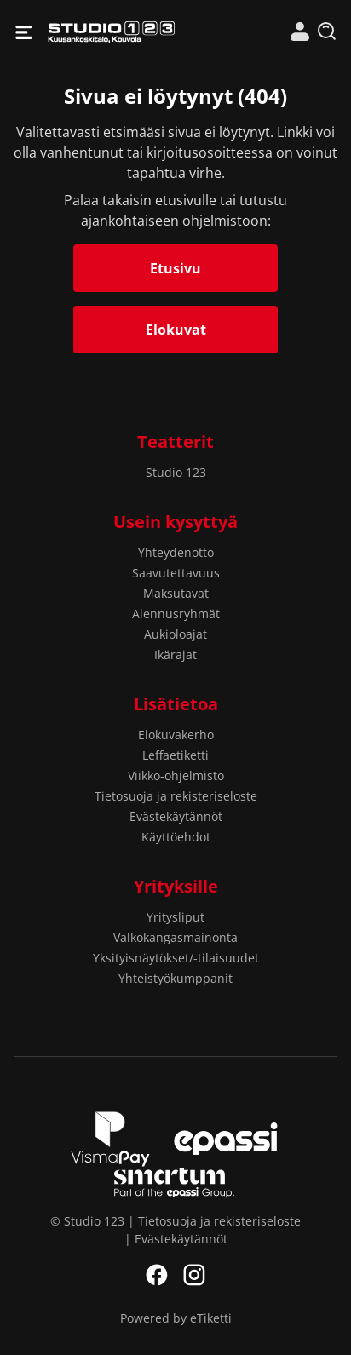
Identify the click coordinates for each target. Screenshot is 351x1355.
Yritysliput (175, 917)
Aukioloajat (175, 634)
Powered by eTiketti (176, 1318)
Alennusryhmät (176, 614)
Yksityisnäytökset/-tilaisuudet (176, 958)
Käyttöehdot (175, 837)
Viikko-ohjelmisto (176, 775)
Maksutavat (176, 593)
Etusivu (175, 268)
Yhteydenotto (176, 552)
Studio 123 (112, 32)
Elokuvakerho (176, 734)
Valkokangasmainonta (175, 937)
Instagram (194, 1275)
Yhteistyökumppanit (175, 978)
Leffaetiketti (175, 755)
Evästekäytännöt (175, 816)
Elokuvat (176, 329)
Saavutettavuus (176, 573)
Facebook (156, 1275)
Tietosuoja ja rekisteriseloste (176, 796)
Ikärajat (175, 654)
